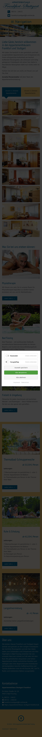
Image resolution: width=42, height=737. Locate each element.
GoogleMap (14, 362)
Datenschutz (25, 382)
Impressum (16, 382)
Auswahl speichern (21, 368)
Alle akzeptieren (21, 372)
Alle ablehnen (21, 377)
